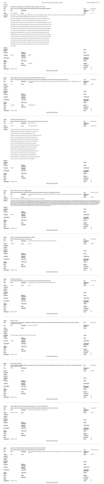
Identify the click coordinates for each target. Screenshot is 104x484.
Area (5, 65)
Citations (92, 2)
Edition (85, 60)
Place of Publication (23, 53)
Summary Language (23, 56)
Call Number (6, 68)
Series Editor (6, 57)
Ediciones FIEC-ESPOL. (33, 325)
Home (5, 2)
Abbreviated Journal (86, 11)
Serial (85, 68)
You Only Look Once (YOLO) (56, 14)
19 (56, 2)
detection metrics (66, 14)
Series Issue (23, 60)
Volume (5, 13)
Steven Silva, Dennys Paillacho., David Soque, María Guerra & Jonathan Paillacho (28, 447)
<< (44, 2)
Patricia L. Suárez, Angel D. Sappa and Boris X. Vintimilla (23, 237)
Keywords (6, 14)
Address (5, 47)
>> (58, 2)
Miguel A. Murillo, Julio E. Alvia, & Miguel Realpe (21, 190)
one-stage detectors (30, 14)
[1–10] (42, 2)
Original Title (86, 55)
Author (5, 6)
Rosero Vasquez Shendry (16, 363)
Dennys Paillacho (14, 77)
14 (49, 2)
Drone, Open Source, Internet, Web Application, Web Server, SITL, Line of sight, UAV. (28, 198)
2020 (12, 10)
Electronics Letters (32, 123)
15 (51, 2)
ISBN (22, 63)
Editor (85, 52)
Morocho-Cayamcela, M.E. (16, 278)
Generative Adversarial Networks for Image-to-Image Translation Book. (42, 240)
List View (88, 2)
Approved (86, 66)
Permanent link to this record (52, 70)
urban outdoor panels (21, 14)
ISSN (5, 63)
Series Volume (5, 61)
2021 (12, 81)
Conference (86, 65)
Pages (85, 13)
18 (54, 2)
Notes (5, 66)
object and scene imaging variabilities (77, 14)
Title (5, 8)
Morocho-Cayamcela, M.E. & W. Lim (18, 119)
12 (47, 2)
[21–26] (60, 2)
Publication (23, 10)
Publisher (6, 52)
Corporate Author (6, 50)
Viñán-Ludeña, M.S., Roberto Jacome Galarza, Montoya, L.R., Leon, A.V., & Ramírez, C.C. (30, 406)
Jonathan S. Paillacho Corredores (38, 77)
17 (53, 2)
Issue (22, 13)
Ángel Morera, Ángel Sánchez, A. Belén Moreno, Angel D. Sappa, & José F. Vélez (28, 6)
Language (6, 55)
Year (5, 10)
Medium (85, 63)
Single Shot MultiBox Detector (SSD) (42, 14)
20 (57, 2)
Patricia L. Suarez (14, 320)
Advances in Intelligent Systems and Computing (37, 409)
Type (85, 8)
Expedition (23, 65)
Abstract (5, 16)
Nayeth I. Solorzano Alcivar (24, 77)
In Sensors (92, 10)
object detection (14, 14)
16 (52, 2)
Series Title (23, 57)
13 (48, 2)
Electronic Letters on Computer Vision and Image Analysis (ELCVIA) (42, 282)
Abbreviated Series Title (86, 58)
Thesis (85, 49)
